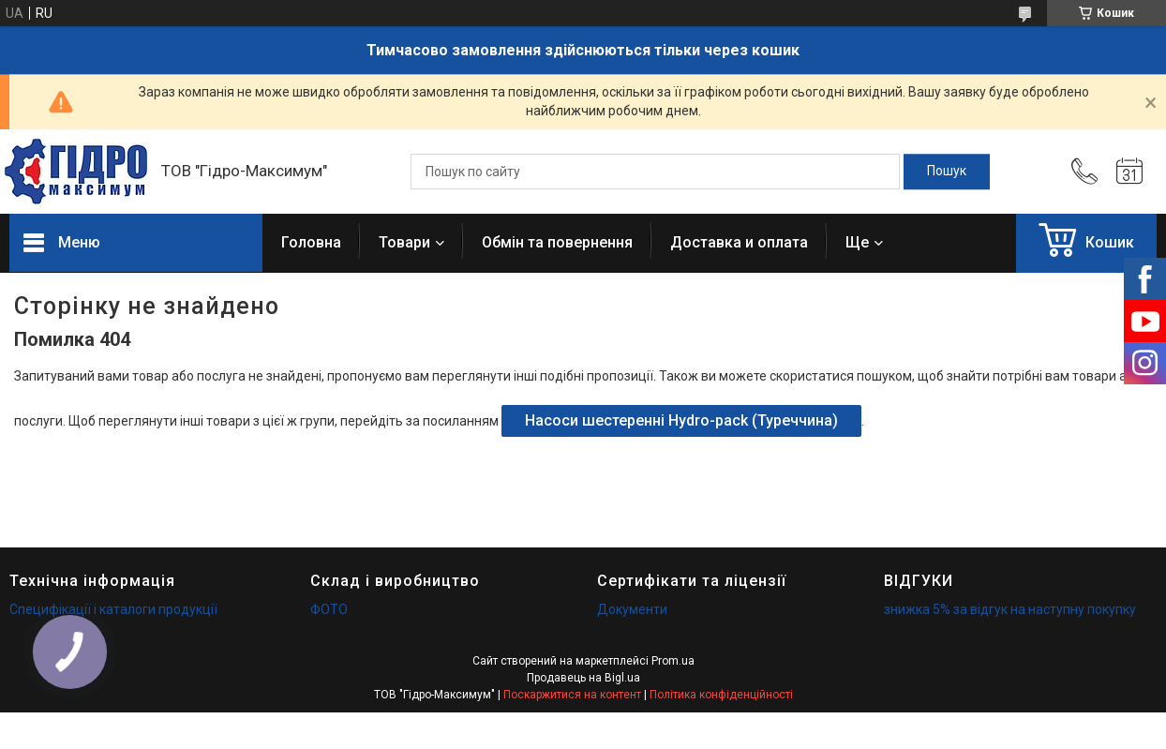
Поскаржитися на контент (572, 694)
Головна (311, 242)
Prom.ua (673, 660)
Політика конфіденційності (721, 694)
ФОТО (329, 609)
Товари (404, 242)
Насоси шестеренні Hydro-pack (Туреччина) (681, 420)
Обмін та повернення (557, 242)
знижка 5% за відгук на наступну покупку (1010, 609)
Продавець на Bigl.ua (583, 677)
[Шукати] (947, 171)
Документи (632, 609)
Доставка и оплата (739, 242)
